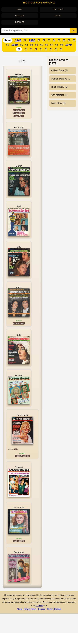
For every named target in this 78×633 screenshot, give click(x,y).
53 (49, 40)
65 (41, 45)
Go (73, 31)
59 (7, 45)
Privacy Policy (30, 609)
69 (61, 45)
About (19, 609)
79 (61, 49)
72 (25, 49)
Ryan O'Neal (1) (59, 87)
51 (39, 40)
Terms (49, 609)
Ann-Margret (18, 541)
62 (26, 45)
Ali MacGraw (19, 110)
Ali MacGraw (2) (59, 70)
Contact (57, 609)
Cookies (39, 605)
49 (25, 40)
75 (40, 49)
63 (31, 45)
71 (19, 49)
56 (64, 40)
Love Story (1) (58, 103)
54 (54, 40)
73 (30, 49)
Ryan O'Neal (19, 113)
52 (44, 40)
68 (56, 45)
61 (21, 45)
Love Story (19, 116)
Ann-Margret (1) (59, 95)
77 (50, 49)
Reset (7, 40)
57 (69, 40)
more (16, 449)
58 (74, 40)
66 (46, 45)
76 (45, 49)
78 (55, 49)
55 (59, 40)
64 (36, 45)
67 (51, 45)
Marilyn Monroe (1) (60, 78)
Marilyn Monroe (22, 456)
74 (35, 49)
